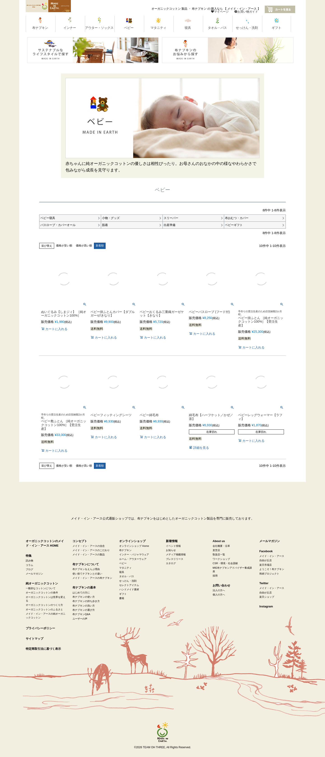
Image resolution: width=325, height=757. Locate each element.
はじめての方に (81, 592)
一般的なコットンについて (41, 588)
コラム (29, 565)
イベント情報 (173, 546)
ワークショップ (221, 559)
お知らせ (171, 550)
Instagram (266, 606)
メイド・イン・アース (271, 556)
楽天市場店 (265, 565)
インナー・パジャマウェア (134, 554)
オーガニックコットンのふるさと (44, 609)
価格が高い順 (84, 245)
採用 (215, 576)
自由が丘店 (265, 560)
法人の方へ (219, 590)
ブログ (29, 569)
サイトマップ (34, 638)
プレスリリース (174, 559)
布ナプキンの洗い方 (83, 605)
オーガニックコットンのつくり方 (44, 605)
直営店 (216, 550)
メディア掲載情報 (176, 554)
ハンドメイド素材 (129, 589)
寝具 (121, 572)
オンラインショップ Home (134, 546)
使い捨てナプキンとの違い (87, 573)
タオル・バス (126, 576)
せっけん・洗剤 (128, 580)
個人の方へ (219, 594)
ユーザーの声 (79, 619)
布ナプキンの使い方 (83, 597)
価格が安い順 (64, 245)
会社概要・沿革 (221, 546)
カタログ (171, 563)
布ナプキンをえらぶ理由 (86, 569)
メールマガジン (34, 573)
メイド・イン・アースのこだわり (91, 550)
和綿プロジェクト (269, 573)
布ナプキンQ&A (81, 614)
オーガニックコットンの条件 (42, 592)
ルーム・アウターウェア (132, 559)
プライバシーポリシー (40, 628)
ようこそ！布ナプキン (271, 569)
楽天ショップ (266, 597)
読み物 (29, 560)
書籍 (121, 598)
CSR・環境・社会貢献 (225, 563)
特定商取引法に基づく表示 (43, 649)
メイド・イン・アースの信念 (88, 546)
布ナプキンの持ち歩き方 (86, 601)
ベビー (123, 563)
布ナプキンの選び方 (83, 610)
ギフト (123, 594)
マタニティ (125, 567)
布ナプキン (125, 550)
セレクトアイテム (129, 585)
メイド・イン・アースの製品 (88, 554)
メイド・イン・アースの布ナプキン (92, 578)
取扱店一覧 (219, 554)
